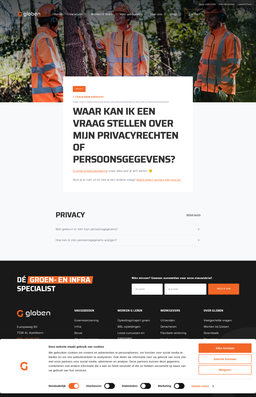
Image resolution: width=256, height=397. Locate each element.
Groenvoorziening (86, 320)
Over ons (155, 14)
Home (57, 14)
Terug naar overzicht (88, 97)
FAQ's (83, 102)
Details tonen (200, 389)
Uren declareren (227, 4)
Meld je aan (223, 288)
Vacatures (75, 14)
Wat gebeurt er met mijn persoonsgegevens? (128, 229)
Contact (193, 14)
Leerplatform (245, 4)
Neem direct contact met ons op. (158, 179)
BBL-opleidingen (128, 326)
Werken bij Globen (216, 326)
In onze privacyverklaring (90, 171)
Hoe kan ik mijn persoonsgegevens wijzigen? (128, 240)
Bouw (78, 333)
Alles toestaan (225, 351)
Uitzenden (167, 320)
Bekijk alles (193, 215)
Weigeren (225, 373)
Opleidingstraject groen (133, 320)
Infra (77, 326)
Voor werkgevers (130, 14)
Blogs (172, 14)
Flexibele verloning (173, 333)
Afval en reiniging (86, 339)
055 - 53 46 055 (28, 338)
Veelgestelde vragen (218, 320)
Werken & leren (100, 14)
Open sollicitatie (207, 4)
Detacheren (168, 326)
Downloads (211, 333)
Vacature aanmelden (174, 339)
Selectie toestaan (225, 362)
